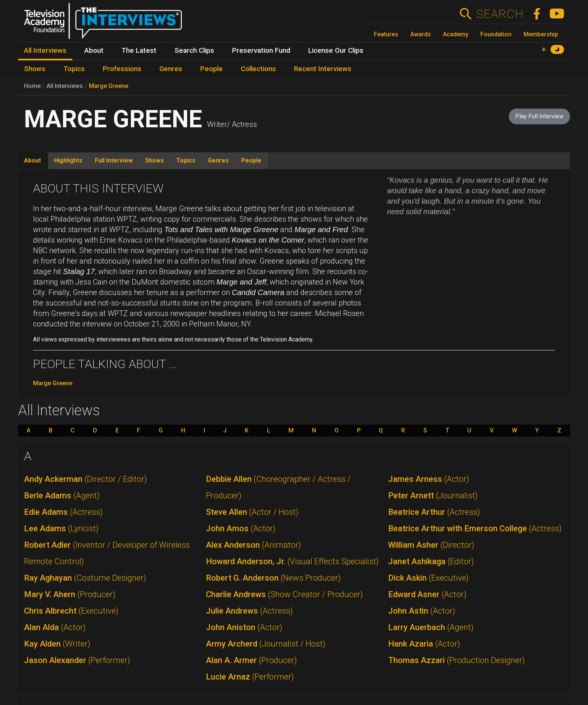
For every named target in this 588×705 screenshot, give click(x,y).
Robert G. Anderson (273, 578)
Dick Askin (428, 578)
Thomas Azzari (456, 660)
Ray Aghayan (85, 578)
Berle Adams (62, 495)
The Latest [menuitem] (139, 50)
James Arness (428, 479)
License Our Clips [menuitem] (335, 50)
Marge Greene (108, 85)
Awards (420, 34)
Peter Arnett (433, 495)
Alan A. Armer (251, 660)
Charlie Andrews (284, 594)
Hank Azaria (424, 643)
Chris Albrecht (71, 611)
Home (32, 85)
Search (500, 14)
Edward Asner (427, 594)
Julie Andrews (249, 611)
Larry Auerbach (431, 627)
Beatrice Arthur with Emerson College (475, 528)
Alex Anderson (253, 545)
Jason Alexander (77, 660)
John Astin (421, 611)
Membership (541, 34)
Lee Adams (61, 528)
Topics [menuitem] (74, 69)
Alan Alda (55, 627)
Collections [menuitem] (258, 69)
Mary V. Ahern (70, 594)
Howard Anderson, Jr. (292, 561)
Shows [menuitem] (34, 69)
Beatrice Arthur (434, 512)
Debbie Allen (278, 487)
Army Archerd (266, 643)
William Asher (431, 545)
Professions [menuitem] (122, 69)
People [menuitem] (211, 69)
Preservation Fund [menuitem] (261, 50)
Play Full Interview (539, 116)
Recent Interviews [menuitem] (322, 69)
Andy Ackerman (85, 479)
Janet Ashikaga (431, 561)
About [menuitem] (94, 50)
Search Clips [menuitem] (194, 50)
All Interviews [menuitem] (45, 50)
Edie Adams (63, 512)
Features (386, 34)
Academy (455, 34)
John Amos (241, 528)
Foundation (496, 34)
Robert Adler (107, 553)
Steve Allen (252, 512)
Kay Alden (57, 643)
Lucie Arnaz (250, 676)
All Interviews (64, 85)
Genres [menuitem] (170, 69)
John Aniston (244, 627)
